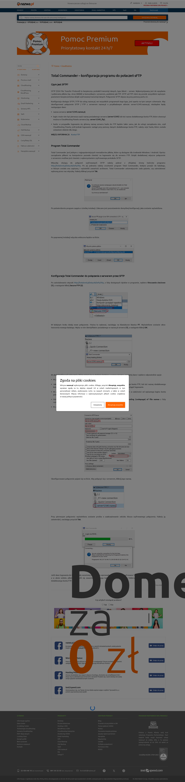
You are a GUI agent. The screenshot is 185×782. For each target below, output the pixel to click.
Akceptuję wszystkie (115, 405)
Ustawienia (97, 405)
